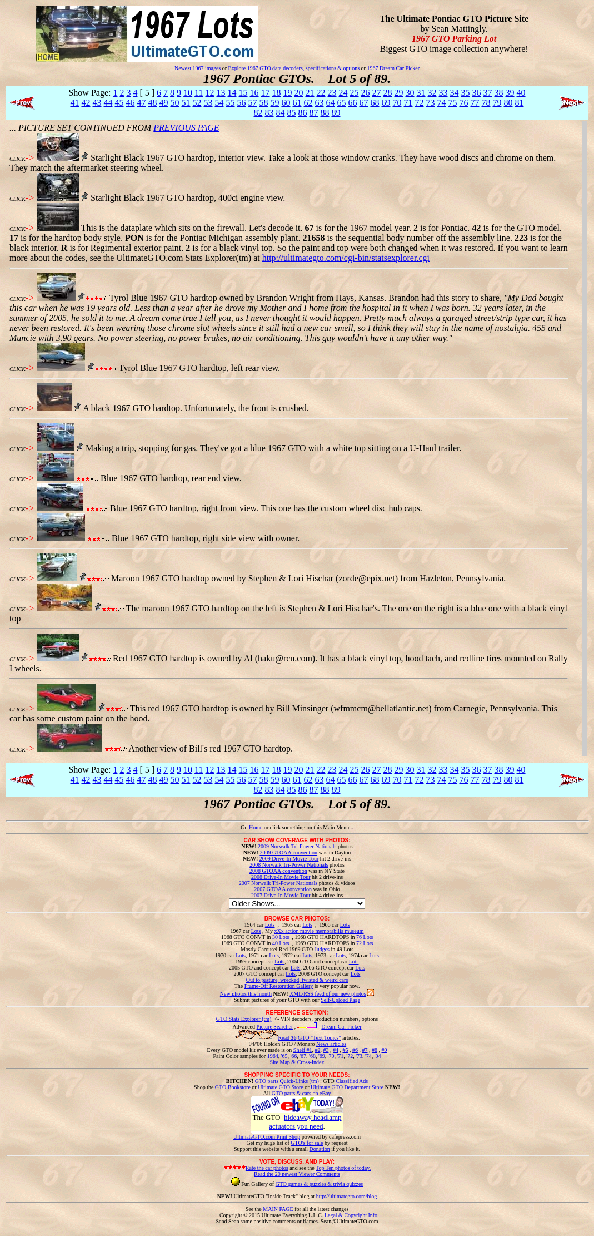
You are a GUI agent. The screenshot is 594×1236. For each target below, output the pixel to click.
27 (376, 92)
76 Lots (364, 937)
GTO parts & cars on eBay (301, 1093)
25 (354, 92)
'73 (359, 1056)
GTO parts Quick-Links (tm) (287, 1081)
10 (187, 92)
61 (296, 102)
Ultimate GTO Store (280, 1087)
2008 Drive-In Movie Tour (281, 877)
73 (430, 102)
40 (521, 92)
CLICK (17, 159)
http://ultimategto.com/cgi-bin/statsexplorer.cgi (346, 258)
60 (285, 102)
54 (218, 102)
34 (454, 92)
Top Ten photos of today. (343, 1168)
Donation (320, 1149)
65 (341, 102)
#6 (355, 1050)
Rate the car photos (267, 1168)
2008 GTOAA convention (278, 871)
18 (276, 92)
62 (307, 102)
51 (185, 102)
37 (487, 92)
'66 (293, 1056)
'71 (340, 1056)
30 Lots (280, 937)
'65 (284, 1056)
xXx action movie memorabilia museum (318, 931)
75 (452, 102)
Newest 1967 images (197, 68)
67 (363, 102)
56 (241, 102)
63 (319, 102)
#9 (384, 1050)
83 (268, 112)
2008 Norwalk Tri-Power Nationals (288, 865)
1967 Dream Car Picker (393, 68)
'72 (349, 1056)
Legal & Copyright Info (351, 1215)
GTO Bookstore (233, 1087)
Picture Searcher (275, 1027)
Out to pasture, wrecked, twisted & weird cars (297, 980)
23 (332, 92)
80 (507, 102)
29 (399, 92)
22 (321, 92)
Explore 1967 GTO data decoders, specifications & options (294, 68)
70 (396, 102)
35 (465, 92)
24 (343, 92)
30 (410, 92)
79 (496, 102)
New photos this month (246, 994)
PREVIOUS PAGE (186, 127)
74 (441, 102)
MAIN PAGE (278, 1209)
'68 (312, 1056)
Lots (270, 925)
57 (252, 102)
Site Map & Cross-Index (297, 1064)
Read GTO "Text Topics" (309, 1038)
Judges (322, 949)
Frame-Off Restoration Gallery (278, 986)
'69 (321, 1056)
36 (476, 92)
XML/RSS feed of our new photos (327, 994)
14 (232, 92)
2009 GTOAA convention (288, 852)
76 (463, 102)
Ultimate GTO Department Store (347, 1087)
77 (474, 102)
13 (221, 92)
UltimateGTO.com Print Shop (266, 1137)
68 (374, 102)
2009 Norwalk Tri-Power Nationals (297, 846)
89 (335, 112)
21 (310, 92)
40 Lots (280, 943)
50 (174, 102)
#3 (325, 1050)
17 (265, 92)
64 (330, 102)
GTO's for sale (307, 1143)
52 (196, 102)
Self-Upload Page (340, 1000)
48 (152, 102)
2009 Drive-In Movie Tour (289, 859)
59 (274, 102)
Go (245, 827)
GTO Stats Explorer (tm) (244, 1019)
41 (74, 102)
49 (163, 102)
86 (302, 112)
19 (287, 92)
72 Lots (364, 943)
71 (407, 102)
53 (207, 102)
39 (510, 92)
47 (141, 102)
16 (254, 92)
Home (255, 827)
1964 (272, 1056)
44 (107, 102)
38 (499, 92)
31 (421, 92)
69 (385, 102)
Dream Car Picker (341, 1027)
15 (243, 92)
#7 (364, 1050)
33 (443, 92)
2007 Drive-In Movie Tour (281, 895)
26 (365, 92)
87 (313, 112)
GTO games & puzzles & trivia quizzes (319, 1184)
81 (519, 102)
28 (387, 92)
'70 (331, 1056)
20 (298, 92)
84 (280, 112)
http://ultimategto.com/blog (346, 1196)
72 (419, 102)
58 (263, 102)
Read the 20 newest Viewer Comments (297, 1174)
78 (485, 102)
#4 (335, 1050)
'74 (368, 1056)
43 (96, 102)
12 (210, 92)
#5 (345, 1050)
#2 (317, 1050)
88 (324, 112)
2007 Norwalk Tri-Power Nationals (278, 883)
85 (291, 112)
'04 (378, 1056)
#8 (374, 1050)
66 (352, 102)
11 (198, 92)
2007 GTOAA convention (283, 889)
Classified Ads (352, 1081)
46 (130, 102)
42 (85, 102)
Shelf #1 (302, 1050)
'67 (303, 1056)
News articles (331, 1044)
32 (432, 92)
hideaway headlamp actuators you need (305, 1121)
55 (230, 102)
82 (257, 112)
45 (118, 102)
